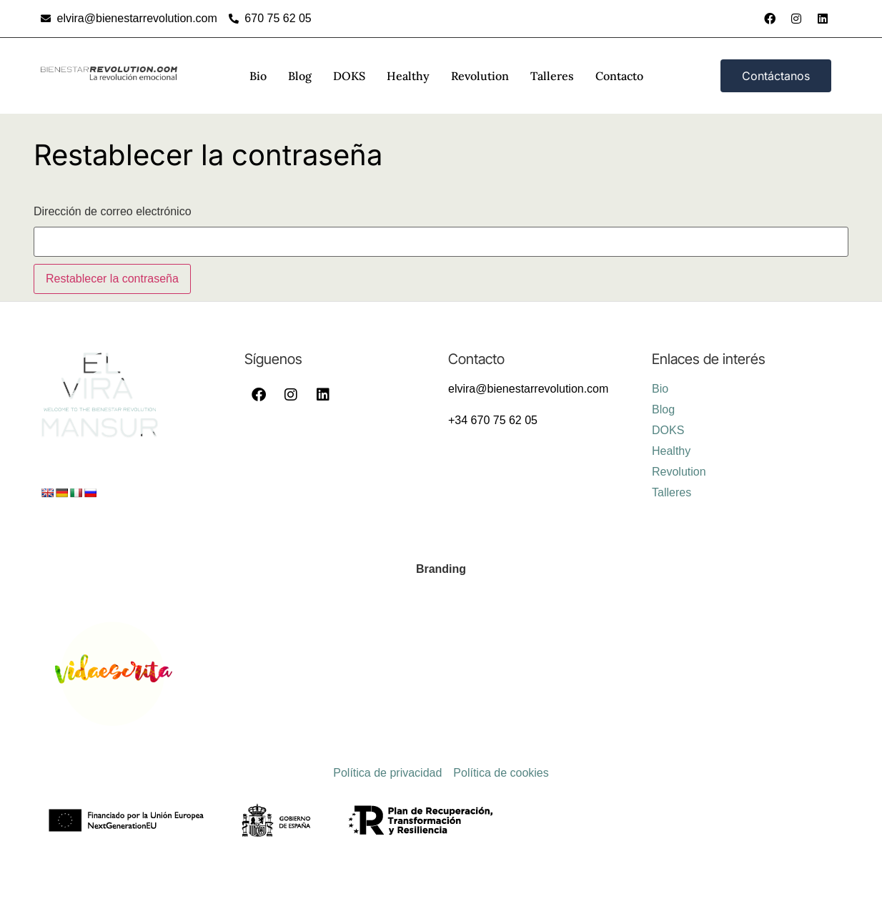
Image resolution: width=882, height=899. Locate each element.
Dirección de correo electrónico (113, 211)
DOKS (349, 76)
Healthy (408, 76)
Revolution (480, 76)
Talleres (552, 76)
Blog (300, 76)
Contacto (619, 76)
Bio (258, 76)
